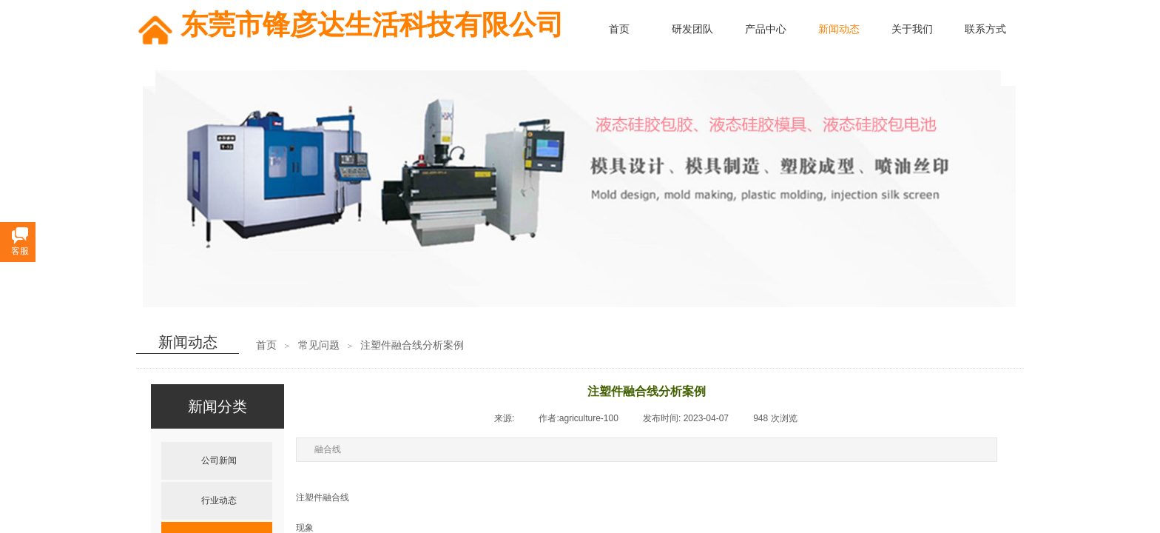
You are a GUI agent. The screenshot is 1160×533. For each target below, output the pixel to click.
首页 (266, 345)
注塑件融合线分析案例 (412, 345)
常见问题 (319, 345)
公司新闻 (219, 460)
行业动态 (219, 500)
